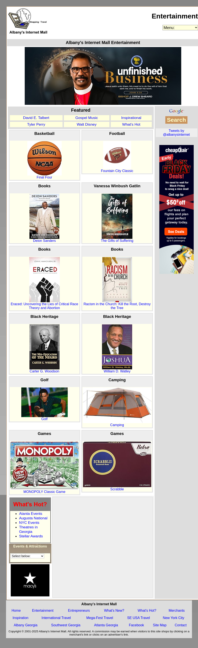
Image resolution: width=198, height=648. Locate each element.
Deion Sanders (44, 239)
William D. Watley (117, 369)
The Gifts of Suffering (117, 239)
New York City (173, 618)
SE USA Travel (138, 618)
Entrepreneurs (79, 610)
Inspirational (131, 118)
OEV (160, 140)
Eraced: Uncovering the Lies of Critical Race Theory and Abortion (44, 304)
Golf (44, 417)
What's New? (114, 610)
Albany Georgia (25, 625)
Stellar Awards (31, 536)
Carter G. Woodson (44, 369)
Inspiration (20, 618)
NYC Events (29, 522)
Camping (117, 423)
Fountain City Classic (117, 169)
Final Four (44, 175)
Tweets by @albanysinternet (176, 132)
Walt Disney (87, 124)
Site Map (159, 625)
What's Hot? (147, 610)
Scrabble (117, 487)
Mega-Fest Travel (99, 618)
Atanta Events (30, 513)
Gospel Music (86, 118)
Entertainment (175, 16)
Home (16, 610)
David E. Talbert (36, 118)
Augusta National (33, 518)
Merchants (177, 610)
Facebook (136, 625)
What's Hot (131, 124)
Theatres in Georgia (28, 529)
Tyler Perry (36, 124)
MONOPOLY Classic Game (44, 490)
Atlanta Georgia (106, 625)
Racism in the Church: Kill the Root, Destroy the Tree (117, 304)
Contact (181, 625)
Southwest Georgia (65, 625)
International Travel (56, 618)
